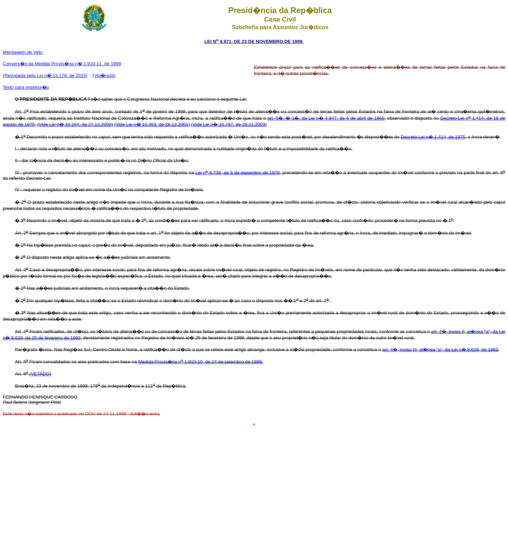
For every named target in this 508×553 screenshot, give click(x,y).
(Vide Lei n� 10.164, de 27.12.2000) (75, 124)
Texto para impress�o (26, 87)
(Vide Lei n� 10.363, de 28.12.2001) (152, 124)
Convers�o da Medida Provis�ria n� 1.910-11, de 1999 (62, 63)
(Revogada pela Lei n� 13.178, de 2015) (45, 75)
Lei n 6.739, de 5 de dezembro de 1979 (237, 172)
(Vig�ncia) (104, 75)
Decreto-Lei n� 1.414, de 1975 (433, 136)
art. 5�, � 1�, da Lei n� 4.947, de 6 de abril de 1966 (326, 118)
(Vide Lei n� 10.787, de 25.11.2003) (229, 124)
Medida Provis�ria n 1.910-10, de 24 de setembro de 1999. (200, 361)
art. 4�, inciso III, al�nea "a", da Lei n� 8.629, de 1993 (440, 349)
